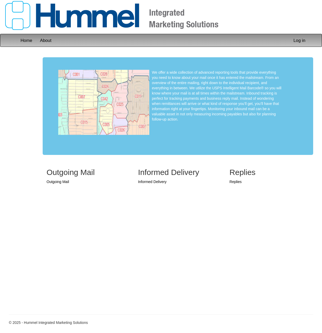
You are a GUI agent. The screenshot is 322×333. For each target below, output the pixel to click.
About (45, 40)
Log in (299, 40)
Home (26, 40)
